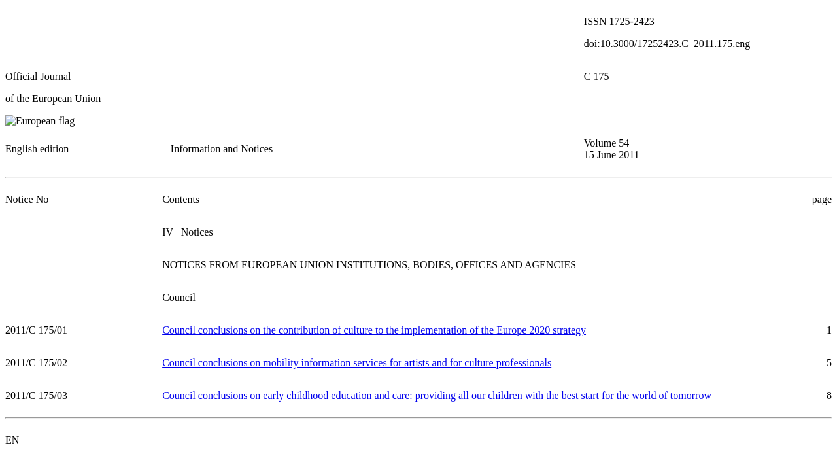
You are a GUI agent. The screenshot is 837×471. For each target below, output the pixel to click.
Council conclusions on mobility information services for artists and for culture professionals (356, 362)
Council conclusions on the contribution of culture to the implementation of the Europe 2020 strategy (374, 330)
